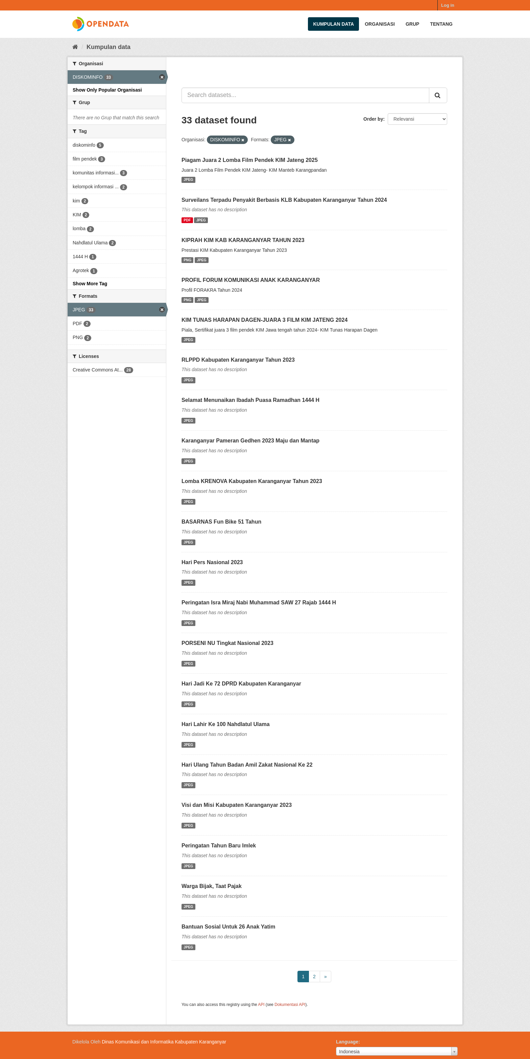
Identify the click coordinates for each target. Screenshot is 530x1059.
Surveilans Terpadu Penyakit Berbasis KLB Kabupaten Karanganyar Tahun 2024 (284, 200)
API (261, 1004)
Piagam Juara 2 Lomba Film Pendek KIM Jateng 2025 (250, 160)
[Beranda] (75, 47)
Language (347, 1041)
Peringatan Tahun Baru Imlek (219, 845)
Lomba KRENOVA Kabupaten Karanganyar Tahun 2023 (252, 481)
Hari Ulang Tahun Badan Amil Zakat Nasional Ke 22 (247, 765)
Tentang (441, 24)
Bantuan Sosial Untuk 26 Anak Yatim (228, 927)
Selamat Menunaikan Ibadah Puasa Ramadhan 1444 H (250, 400)
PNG (187, 260)
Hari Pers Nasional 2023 (212, 562)
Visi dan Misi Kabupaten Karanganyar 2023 (237, 805)
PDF (187, 220)
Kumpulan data (333, 24)
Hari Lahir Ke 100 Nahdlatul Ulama (226, 724)
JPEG (188, 180)
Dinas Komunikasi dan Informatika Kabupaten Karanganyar (164, 1041)
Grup (412, 24)
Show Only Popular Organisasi (107, 90)
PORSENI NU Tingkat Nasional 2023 (227, 643)
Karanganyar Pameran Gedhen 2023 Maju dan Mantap (250, 440)
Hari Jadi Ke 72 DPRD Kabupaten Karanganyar (241, 684)
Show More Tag (90, 283)
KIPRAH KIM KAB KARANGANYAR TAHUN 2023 (243, 240)
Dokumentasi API (289, 1004)
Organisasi (380, 24)
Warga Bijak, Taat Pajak (212, 886)
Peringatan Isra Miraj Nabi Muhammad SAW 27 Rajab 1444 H (259, 602)
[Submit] (438, 95)
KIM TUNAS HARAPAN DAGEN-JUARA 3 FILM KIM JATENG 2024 (264, 320)
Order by (373, 119)
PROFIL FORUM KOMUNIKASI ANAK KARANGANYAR (251, 280)
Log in (447, 5)
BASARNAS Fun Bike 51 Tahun (221, 522)
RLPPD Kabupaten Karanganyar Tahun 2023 (238, 360)
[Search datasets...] (305, 95)
